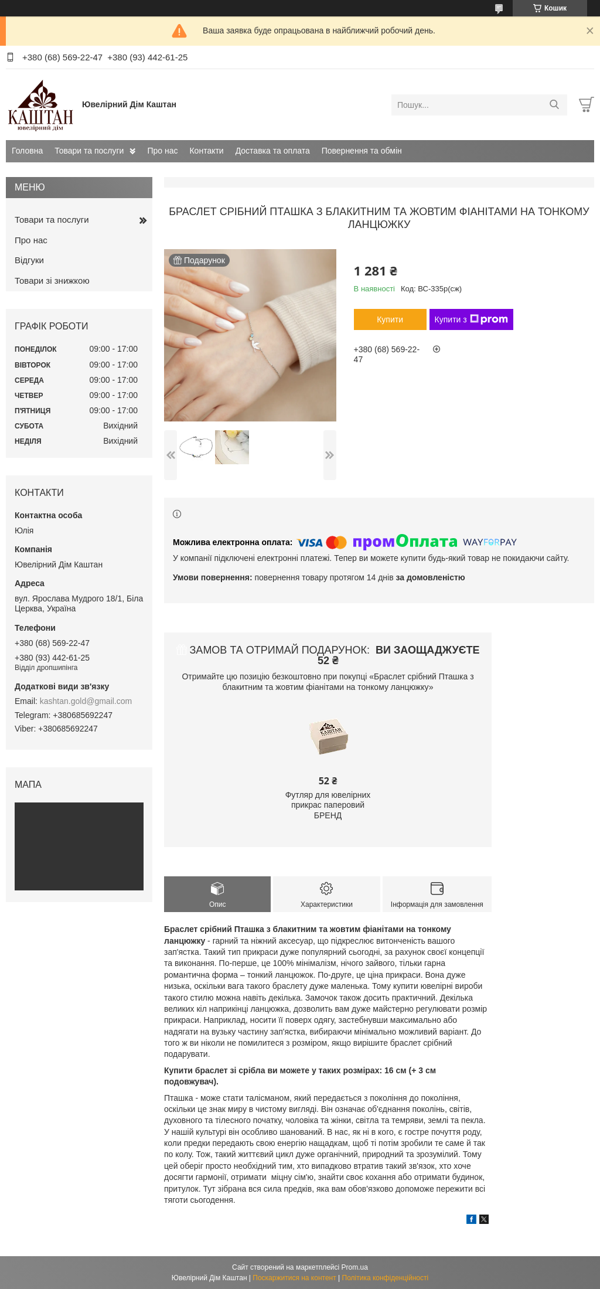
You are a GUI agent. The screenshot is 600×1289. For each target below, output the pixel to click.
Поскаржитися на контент (294, 1278)
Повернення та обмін (362, 150)
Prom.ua (355, 1267)
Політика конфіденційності (385, 1278)
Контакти (206, 150)
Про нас (162, 150)
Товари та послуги (89, 150)
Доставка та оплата (273, 150)
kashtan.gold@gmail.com (86, 701)
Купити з (471, 319)
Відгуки (29, 260)
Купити (390, 319)
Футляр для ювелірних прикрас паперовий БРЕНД (328, 805)
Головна (27, 150)
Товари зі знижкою (52, 280)
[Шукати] (554, 104)
